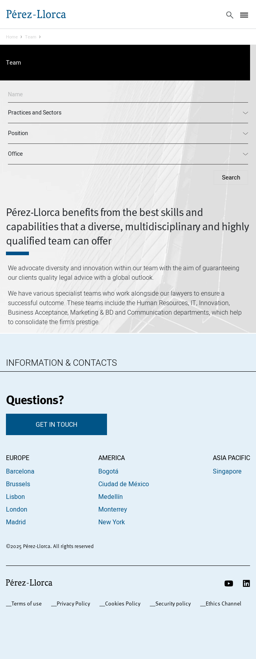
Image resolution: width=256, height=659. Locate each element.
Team (30, 37)
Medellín (110, 496)
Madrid (16, 522)
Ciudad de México (123, 483)
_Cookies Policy (121, 603)
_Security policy (172, 603)
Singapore (227, 471)
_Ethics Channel (222, 603)
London (16, 509)
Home (12, 37)
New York (111, 522)
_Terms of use (25, 603)
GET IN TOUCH (56, 424)
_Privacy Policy (72, 603)
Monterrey (112, 509)
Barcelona (20, 471)
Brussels (18, 483)
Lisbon (15, 496)
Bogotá (108, 471)
